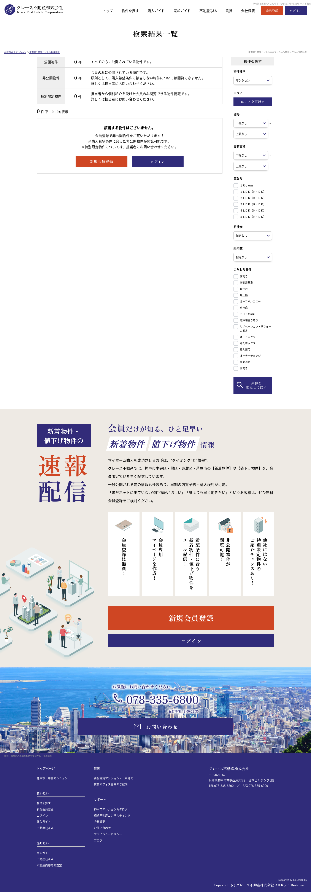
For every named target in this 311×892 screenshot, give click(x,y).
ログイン (42, 815)
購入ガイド (152, 10)
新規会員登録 (45, 809)
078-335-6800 (162, 699)
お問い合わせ (102, 828)
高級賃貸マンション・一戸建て (113, 778)
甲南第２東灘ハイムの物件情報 (44, 52)
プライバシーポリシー (108, 834)
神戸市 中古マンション (15, 52)
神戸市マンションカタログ (111, 809)
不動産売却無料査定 (49, 865)
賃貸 (228, 10)
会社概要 (247, 10)
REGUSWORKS (299, 879)
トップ (101, 10)
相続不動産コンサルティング (112, 815)
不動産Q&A (206, 10)
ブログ (98, 840)
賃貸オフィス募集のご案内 (111, 784)
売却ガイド (179, 10)
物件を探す (125, 10)
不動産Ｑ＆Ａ (45, 828)
